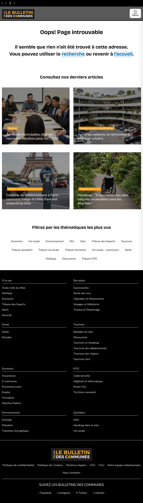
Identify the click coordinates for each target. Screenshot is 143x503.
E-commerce (9, 381)
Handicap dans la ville (86, 425)
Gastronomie (81, 288)
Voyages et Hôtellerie (86, 304)
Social (5, 324)
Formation (8, 398)
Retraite (7, 337)
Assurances (9, 376)
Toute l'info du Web (13, 288)
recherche (73, 54)
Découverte (69, 259)
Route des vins (82, 293)
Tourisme (126, 241)
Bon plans (79, 280)
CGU (101, 465)
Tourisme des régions (86, 353)
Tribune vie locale (48, 250)
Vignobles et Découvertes (88, 299)
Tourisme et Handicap (86, 343)
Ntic (72, 241)
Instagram (63, 493)
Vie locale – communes (105, 250)
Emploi (6, 392)
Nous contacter (71, 473)
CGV (92, 465)
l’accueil (123, 54)
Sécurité (7, 315)
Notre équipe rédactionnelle (124, 465)
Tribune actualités (22, 250)
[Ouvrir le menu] (135, 13)
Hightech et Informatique (88, 381)
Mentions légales (76, 465)
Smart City (79, 387)
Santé (128, 250)
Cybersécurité (81, 376)
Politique (51, 259)
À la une (7, 280)
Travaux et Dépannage (86, 310)
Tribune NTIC (89, 259)
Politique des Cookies (50, 465)
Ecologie (7, 420)
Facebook (45, 493)
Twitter (81, 493)
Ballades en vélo (83, 332)
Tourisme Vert (81, 359)
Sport (5, 310)
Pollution (7, 425)
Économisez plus (11, 387)
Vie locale (34, 241)
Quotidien (79, 412)
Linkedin (98, 493)
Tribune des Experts (103, 241)
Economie (16, 241)
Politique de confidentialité (18, 465)
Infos (83, 241)
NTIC (76, 368)
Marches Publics (11, 403)
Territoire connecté (84, 392)
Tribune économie (75, 250)
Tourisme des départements (90, 348)
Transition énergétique (15, 431)
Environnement (55, 241)
